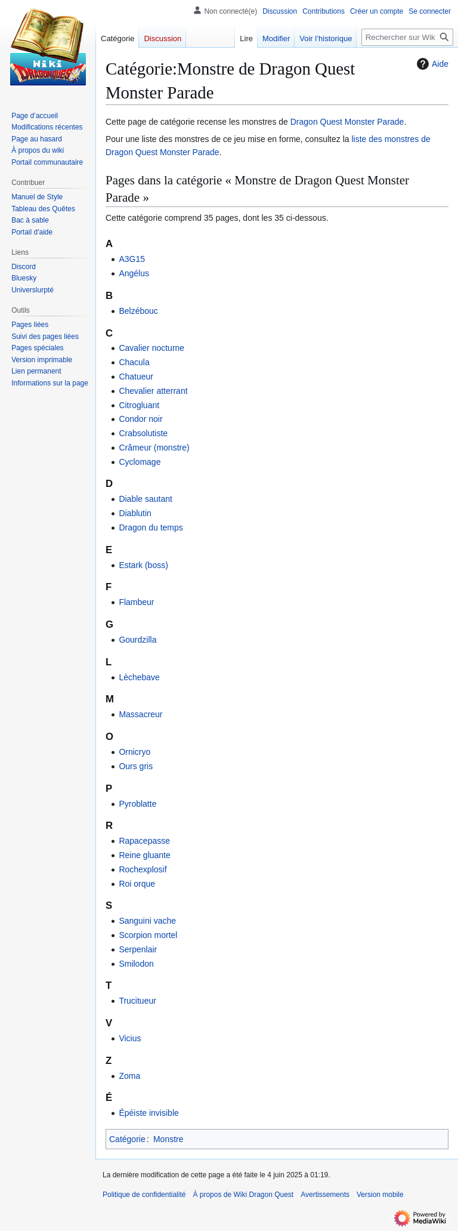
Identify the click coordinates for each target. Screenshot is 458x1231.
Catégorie (127, 1139)
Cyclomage (139, 462)
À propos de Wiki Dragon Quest (243, 1194)
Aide (431, 64)
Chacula (134, 362)
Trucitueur (137, 1000)
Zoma (129, 1076)
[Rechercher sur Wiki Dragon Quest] (407, 37)
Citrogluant (139, 405)
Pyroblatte (137, 804)
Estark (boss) (143, 565)
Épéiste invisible (148, 1113)
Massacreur (140, 714)
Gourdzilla (137, 639)
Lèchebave (139, 677)
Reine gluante (144, 855)
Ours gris (136, 766)
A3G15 (132, 259)
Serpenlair (138, 949)
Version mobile (380, 1194)
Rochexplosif (142, 869)
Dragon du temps (150, 527)
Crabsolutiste (143, 433)
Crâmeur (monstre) (154, 447)
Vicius (130, 1038)
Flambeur (136, 602)
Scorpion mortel (148, 935)
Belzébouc (138, 311)
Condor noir (140, 419)
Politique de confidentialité (144, 1194)
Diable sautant (145, 499)
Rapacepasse (144, 841)
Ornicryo (134, 752)
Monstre (168, 1139)
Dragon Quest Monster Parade (347, 122)
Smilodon (136, 963)
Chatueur (136, 376)
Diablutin (135, 513)
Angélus (134, 273)
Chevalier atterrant (153, 391)
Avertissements (325, 1194)
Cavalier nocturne (151, 348)
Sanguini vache (147, 920)
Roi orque (137, 883)
